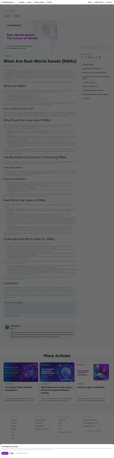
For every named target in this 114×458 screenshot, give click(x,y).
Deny (11, 453)
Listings (29, 2)
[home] (8, 2)
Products (49, 2)
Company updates (39, 2)
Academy (21, 2)
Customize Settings (21, 453)
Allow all (4, 453)
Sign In (90, 2)
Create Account (98, 2)
